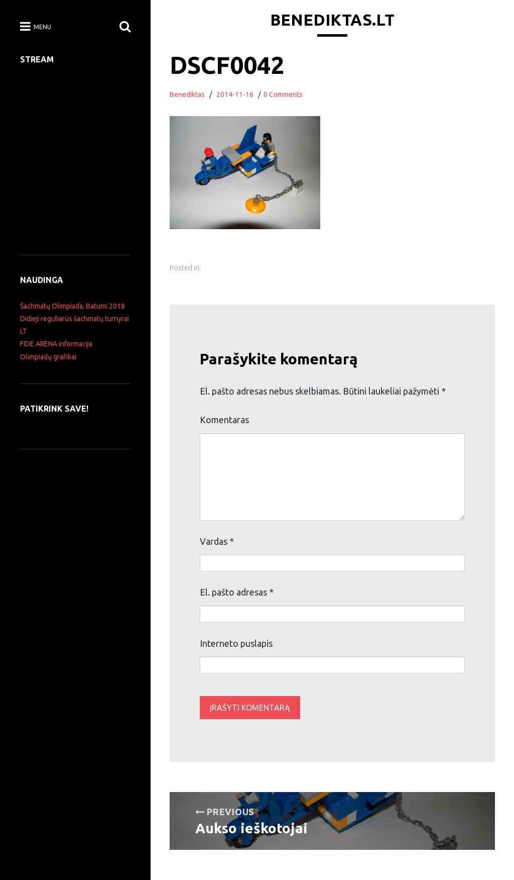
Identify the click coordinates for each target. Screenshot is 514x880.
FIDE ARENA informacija (56, 344)
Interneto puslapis (236, 643)
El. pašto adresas (237, 592)
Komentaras (224, 420)
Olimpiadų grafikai (48, 357)
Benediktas (187, 94)
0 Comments (283, 94)
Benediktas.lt (332, 20)
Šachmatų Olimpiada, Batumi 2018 (72, 306)
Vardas (217, 541)
